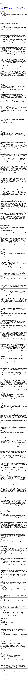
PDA (1, 5)
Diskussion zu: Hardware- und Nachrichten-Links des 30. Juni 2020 (13, 8)
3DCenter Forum (3, 1)
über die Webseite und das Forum (20, 1)
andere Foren (10, 1)
